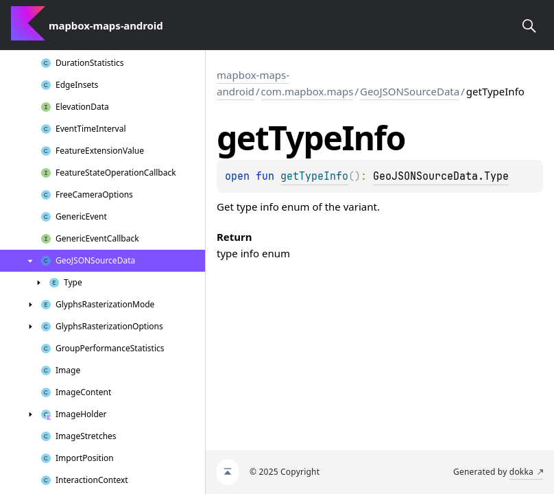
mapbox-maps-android (253, 83)
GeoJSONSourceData (409, 91)
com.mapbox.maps (307, 91)
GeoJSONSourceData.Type (441, 176)
